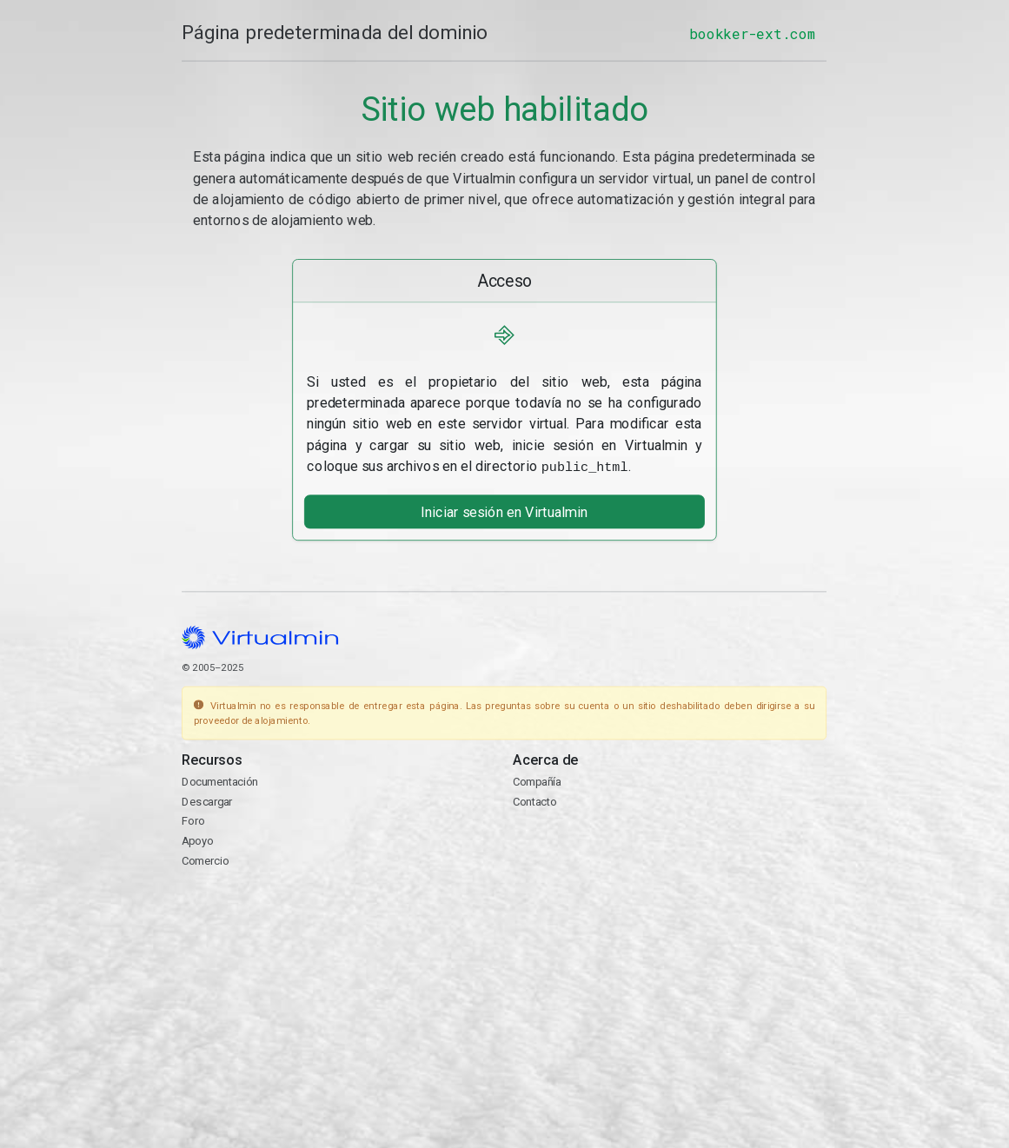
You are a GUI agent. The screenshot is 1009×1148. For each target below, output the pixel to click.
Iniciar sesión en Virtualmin (505, 509)
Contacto (534, 799)
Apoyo (197, 839)
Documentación (219, 779)
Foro (193, 819)
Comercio (205, 859)
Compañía (537, 779)
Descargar (207, 799)
